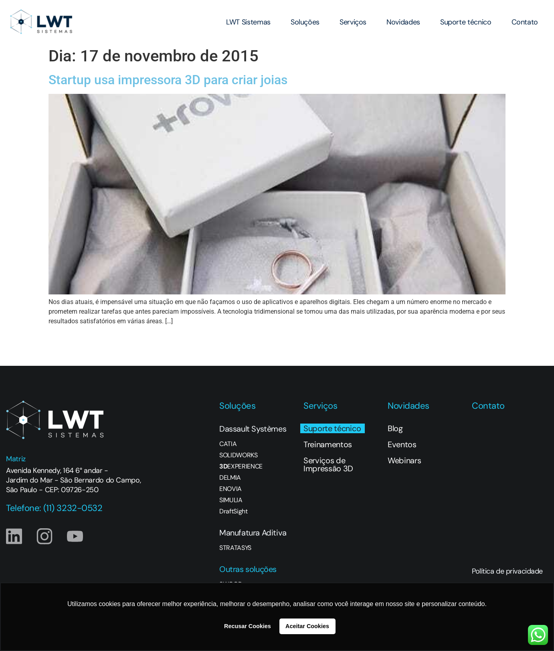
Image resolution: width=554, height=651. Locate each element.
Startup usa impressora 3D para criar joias (168, 79)
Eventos (402, 444)
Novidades (403, 22)
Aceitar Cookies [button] (307, 626)
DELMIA (230, 478)
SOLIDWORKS (238, 455)
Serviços (353, 22)
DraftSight (233, 511)
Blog (395, 428)
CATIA (228, 444)
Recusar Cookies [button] (247, 626)
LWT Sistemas (248, 22)
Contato (525, 22)
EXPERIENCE (241, 466)
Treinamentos (327, 444)
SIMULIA (231, 500)
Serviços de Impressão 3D (328, 464)
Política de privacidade (507, 571)
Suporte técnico (465, 22)
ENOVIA (230, 489)
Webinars (404, 460)
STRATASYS (235, 548)
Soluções (305, 22)
